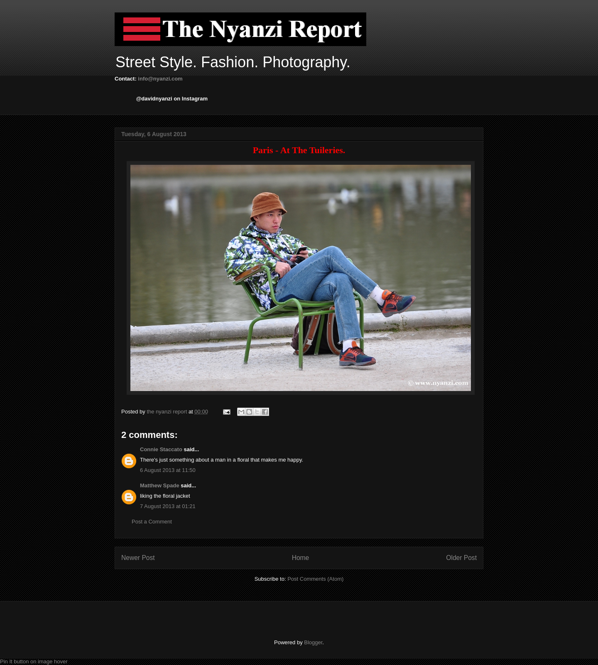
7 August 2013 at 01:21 (168, 506)
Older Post (461, 557)
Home (300, 557)
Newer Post (138, 557)
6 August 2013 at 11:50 (168, 470)
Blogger (313, 642)
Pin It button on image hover (34, 661)
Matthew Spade (159, 485)
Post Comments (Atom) (315, 579)
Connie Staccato (161, 449)
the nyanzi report (167, 411)
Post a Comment (152, 521)
